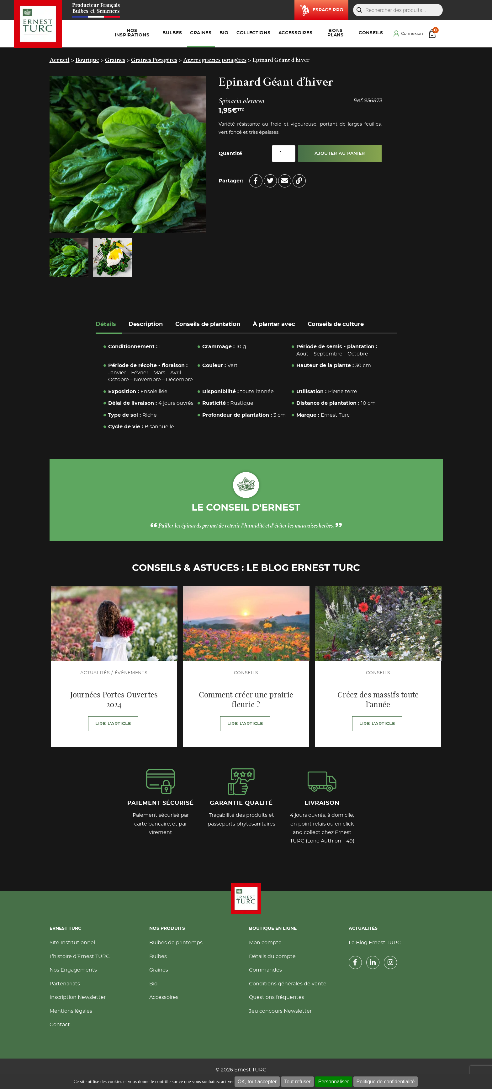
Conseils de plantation (207, 324)
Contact (60, 1024)
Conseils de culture (336, 324)
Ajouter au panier (340, 153)
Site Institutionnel (72, 942)
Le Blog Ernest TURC (375, 942)
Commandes (265, 970)
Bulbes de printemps (176, 942)
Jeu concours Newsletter (280, 1011)
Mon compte (265, 942)
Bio (153, 983)
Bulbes (158, 956)
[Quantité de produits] (283, 153)
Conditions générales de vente (287, 983)
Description (146, 324)
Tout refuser (297, 1081)
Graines (158, 970)
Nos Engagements (73, 970)
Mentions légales (71, 1011)
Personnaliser (333, 1081)
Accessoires (163, 997)
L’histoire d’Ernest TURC (80, 956)
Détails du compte (272, 956)
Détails (106, 324)
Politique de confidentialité (386, 1081)
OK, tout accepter (257, 1081)
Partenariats (65, 983)
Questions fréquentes (276, 997)
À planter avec (274, 324)
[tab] (109, 325)
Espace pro (328, 10)
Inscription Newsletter (78, 997)
